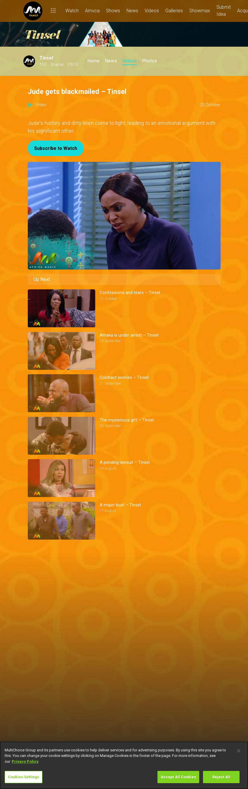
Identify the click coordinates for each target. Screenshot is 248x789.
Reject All (221, 777)
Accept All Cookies (178, 777)
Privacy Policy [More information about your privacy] (25, 761)
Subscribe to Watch (55, 148)
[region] (124, 765)
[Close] (238, 750)
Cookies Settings (23, 777)
